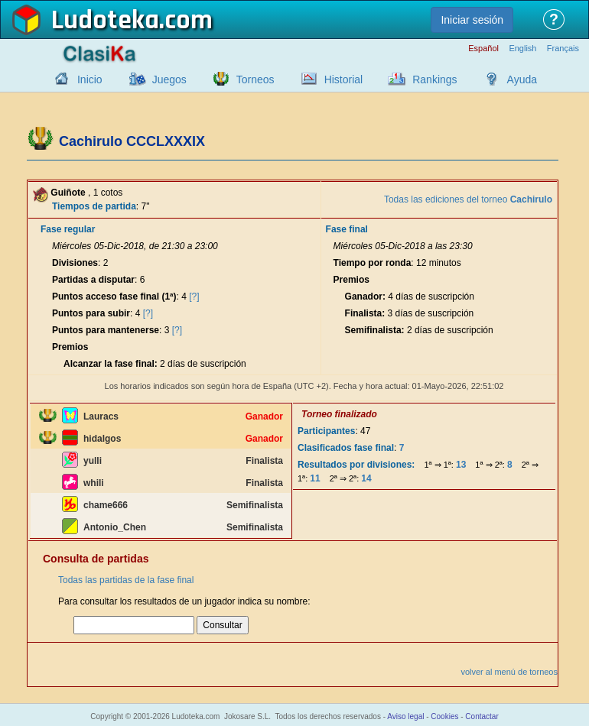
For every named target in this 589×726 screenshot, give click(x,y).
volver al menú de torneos (509, 671)
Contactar (481, 716)
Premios (70, 347)
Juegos (169, 79)
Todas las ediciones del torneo (468, 199)
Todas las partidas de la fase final (126, 580)
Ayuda (522, 79)
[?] (194, 296)
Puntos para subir (91, 313)
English (522, 48)
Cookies (444, 716)
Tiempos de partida (94, 206)
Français (563, 48)
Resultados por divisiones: (356, 464)
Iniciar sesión (472, 20)
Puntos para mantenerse (105, 330)
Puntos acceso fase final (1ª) (114, 296)
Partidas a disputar (93, 279)
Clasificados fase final (346, 447)
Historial (343, 79)
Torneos (255, 79)
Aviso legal (405, 716)
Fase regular (68, 229)
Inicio (90, 79)
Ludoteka (105, 20)
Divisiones (75, 263)
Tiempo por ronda (373, 263)
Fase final (347, 229)
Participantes (326, 431)
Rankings (434, 79)
